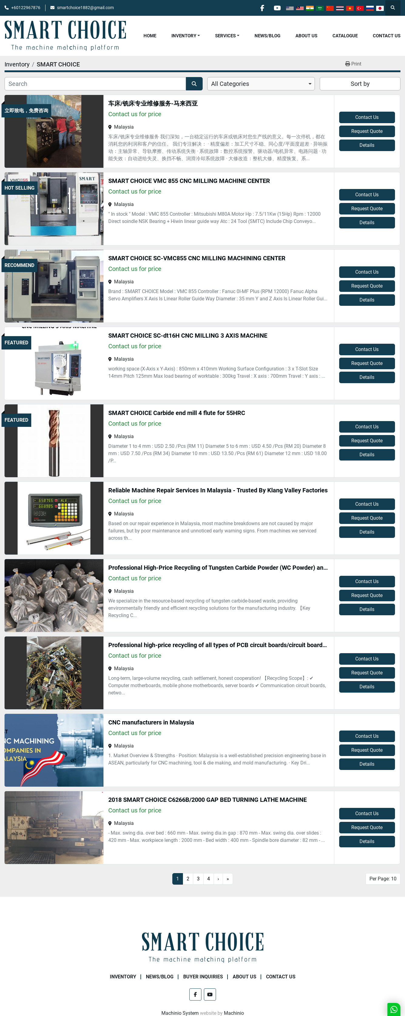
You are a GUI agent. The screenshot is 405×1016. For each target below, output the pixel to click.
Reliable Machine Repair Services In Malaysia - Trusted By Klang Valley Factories (218, 490)
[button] (185, 35)
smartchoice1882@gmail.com (85, 7)
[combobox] (261, 83)
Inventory (183, 36)
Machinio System (180, 1013)
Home (149, 36)
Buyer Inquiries (203, 977)
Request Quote (367, 131)
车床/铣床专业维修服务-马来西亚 (153, 103)
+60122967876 (25, 7)
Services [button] (225, 36)
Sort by (360, 83)
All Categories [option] (230, 83)
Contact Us (386, 36)
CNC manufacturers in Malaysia (151, 722)
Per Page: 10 (383, 879)
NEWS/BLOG (267, 36)
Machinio (234, 1013)
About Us (306, 36)
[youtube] (277, 7)
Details (366, 145)
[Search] (95, 83)
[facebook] (261, 7)
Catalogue (345, 36)
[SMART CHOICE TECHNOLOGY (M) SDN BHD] (202, 947)
